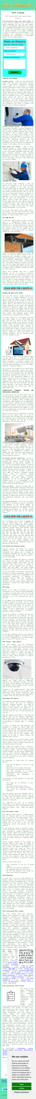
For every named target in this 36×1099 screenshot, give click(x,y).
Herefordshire (7, 1053)
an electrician (13, 981)
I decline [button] (21, 1088)
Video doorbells (7, 903)
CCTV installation (8, 947)
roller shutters (28, 975)
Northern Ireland (8, 1049)
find (8, 914)
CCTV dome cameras (9, 644)
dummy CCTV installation (16, 1029)
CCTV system (29, 27)
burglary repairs (20, 973)
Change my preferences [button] (21, 1092)
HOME (15, 9)
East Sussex (18, 1049)
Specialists (5, 1081)
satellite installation (26, 970)
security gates (16, 972)
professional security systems (23, 1022)
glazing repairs (13, 962)
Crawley (28, 521)
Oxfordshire (6, 1054)
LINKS (18, 9)
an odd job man (25, 967)
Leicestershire (7, 1051)
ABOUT (22, 9)
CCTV (23, 277)
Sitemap (4, 1080)
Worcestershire (28, 1049)
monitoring (6, 857)
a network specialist (17, 976)
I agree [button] (21, 1084)
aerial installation (9, 975)
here (24, 945)
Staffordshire (21, 1048)
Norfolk (30, 1048)
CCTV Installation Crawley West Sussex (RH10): (17, 21)
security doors (26, 980)
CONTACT (26, 9)
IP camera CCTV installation (24, 1031)
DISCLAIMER (31, 9)
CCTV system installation (24, 550)
